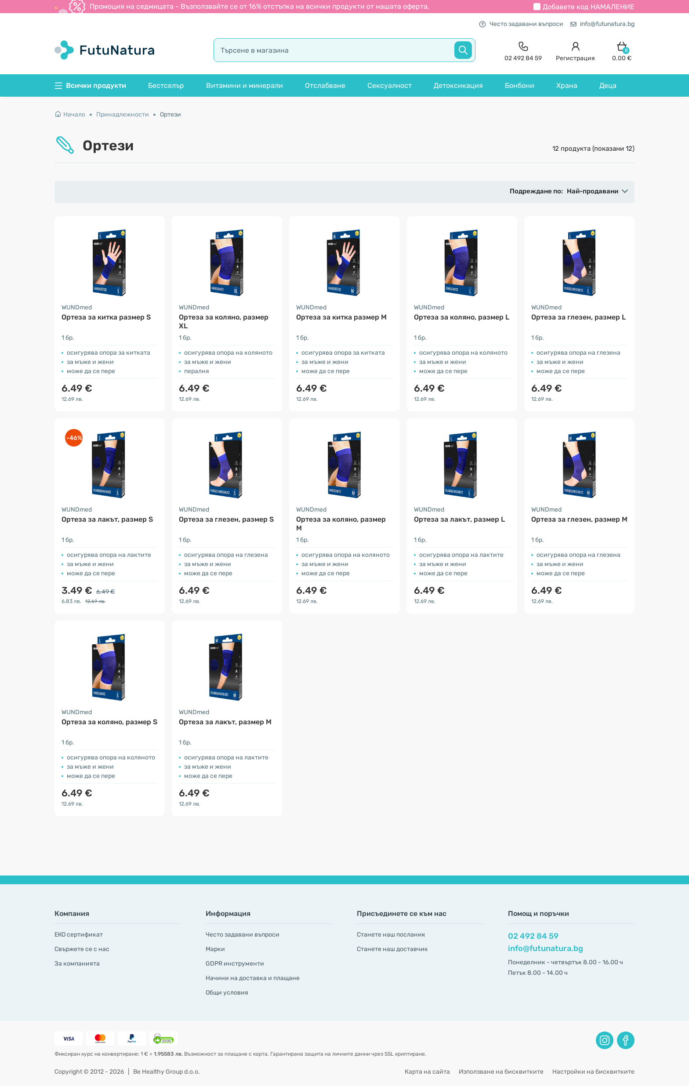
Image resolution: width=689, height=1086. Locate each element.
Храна (566, 85)
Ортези (170, 114)
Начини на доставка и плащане (253, 978)
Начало (69, 114)
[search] (344, 50)
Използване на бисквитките (501, 1071)
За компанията (77, 963)
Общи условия (227, 992)
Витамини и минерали (244, 85)
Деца (607, 85)
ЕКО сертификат (78, 934)
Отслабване (325, 85)
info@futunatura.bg (602, 24)
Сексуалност (389, 85)
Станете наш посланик (391, 934)
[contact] (523, 50)
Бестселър (166, 85)
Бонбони (519, 85)
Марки (215, 949)
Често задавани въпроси (521, 24)
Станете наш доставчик (392, 949)
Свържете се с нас (81, 949)
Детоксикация (458, 85)
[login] (575, 50)
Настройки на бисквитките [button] (593, 1071)
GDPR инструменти (235, 963)
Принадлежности (122, 114)
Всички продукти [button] (90, 85)
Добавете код (589, 7)
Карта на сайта (427, 1071)
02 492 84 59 (533, 936)
